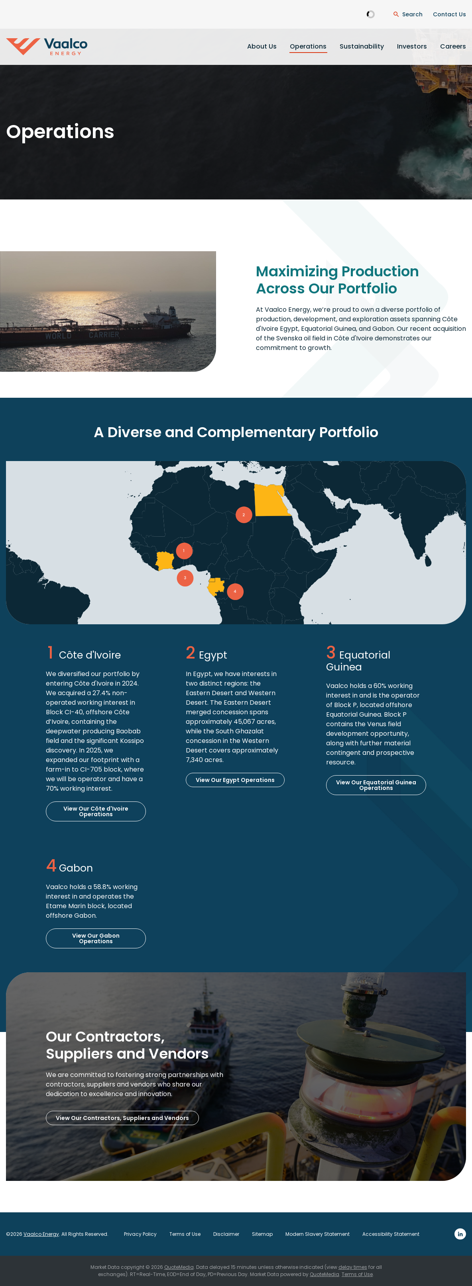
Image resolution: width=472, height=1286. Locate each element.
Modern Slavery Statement (317, 1234)
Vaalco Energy (41, 1234)
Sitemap (262, 1234)
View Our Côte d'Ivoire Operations (95, 811)
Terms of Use (185, 1234)
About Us (262, 46)
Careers (453, 46)
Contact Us (449, 14)
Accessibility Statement (390, 1234)
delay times (352, 1267)
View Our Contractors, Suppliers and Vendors (122, 1118)
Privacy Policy (140, 1234)
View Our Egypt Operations (235, 780)
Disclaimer (226, 1234)
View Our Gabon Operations (96, 938)
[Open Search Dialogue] (408, 14)
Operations (308, 46)
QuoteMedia (179, 1267)
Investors (412, 46)
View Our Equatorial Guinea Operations (376, 785)
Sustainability (362, 46)
